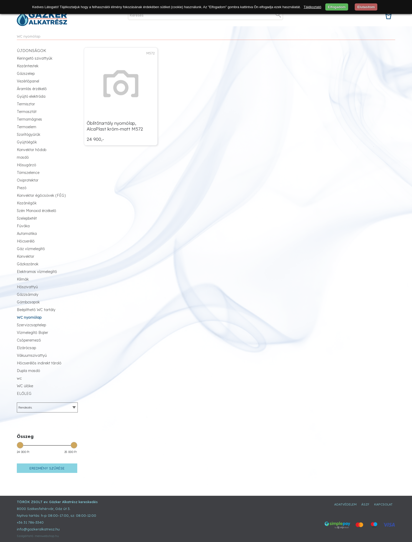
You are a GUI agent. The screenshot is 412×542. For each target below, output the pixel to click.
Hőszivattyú (27, 287)
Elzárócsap (26, 347)
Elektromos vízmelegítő (37, 271)
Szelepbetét (27, 218)
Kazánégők (27, 203)
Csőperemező (29, 340)
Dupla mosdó (28, 370)
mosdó (23, 157)
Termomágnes (29, 119)
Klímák (23, 279)
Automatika (27, 233)
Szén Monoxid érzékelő (36, 210)
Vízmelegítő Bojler (32, 332)
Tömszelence (28, 172)
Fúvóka (23, 226)
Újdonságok (31, 50)
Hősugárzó (26, 165)
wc (19, 378)
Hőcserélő (26, 241)
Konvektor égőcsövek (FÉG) (41, 195)
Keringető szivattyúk (34, 58)
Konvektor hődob (31, 149)
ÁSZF (365, 504)
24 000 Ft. (23, 452)
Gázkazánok (27, 264)
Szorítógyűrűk (28, 134)
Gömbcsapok (28, 302)
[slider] (20, 445)
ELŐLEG (24, 393)
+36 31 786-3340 (30, 522)
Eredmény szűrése (47, 468)
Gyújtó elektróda (31, 96)
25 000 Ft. (70, 452)
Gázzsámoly (27, 294)
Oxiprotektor (27, 180)
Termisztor (26, 104)
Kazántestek (27, 66)
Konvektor (25, 256)
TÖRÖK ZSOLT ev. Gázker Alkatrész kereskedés (57, 502)
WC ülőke (25, 386)
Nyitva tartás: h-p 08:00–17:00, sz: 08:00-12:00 (56, 515)
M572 (150, 53)
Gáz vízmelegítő (31, 248)
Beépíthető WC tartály (36, 309)
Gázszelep (26, 73)
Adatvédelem (345, 504)
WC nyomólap (28, 36)
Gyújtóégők (27, 142)
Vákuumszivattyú (32, 355)
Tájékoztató (312, 7)
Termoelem (26, 127)
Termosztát (27, 111)
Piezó (21, 187)
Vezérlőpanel (28, 81)
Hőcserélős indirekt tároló (39, 363)
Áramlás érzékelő (32, 88)
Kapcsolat (383, 504)
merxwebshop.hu (47, 536)
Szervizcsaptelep (31, 325)
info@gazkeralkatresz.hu (38, 529)
